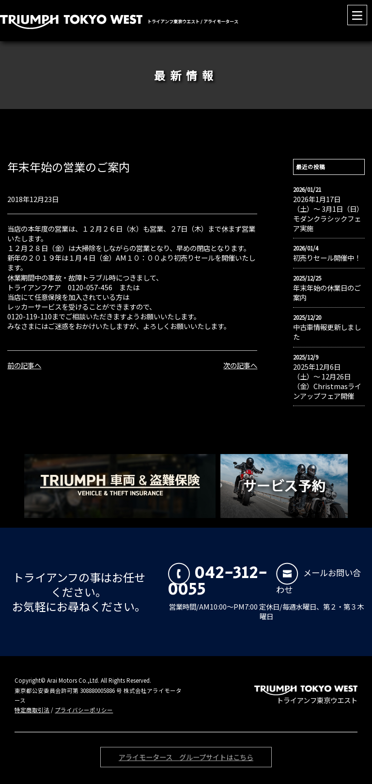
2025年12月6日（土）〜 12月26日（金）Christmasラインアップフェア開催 (327, 381)
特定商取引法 (32, 710)
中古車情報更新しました (327, 332)
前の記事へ (24, 365)
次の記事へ (240, 365)
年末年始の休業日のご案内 (327, 292)
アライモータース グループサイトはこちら (186, 759)
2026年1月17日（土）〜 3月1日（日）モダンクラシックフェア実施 (328, 213)
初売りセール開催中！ (327, 258)
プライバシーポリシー (84, 710)
